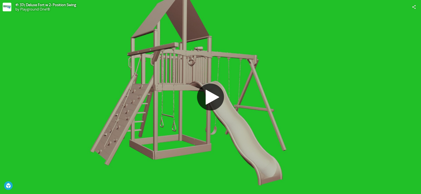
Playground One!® (35, 9)
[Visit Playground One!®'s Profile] (7, 7)
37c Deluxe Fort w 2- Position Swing (48, 4)
